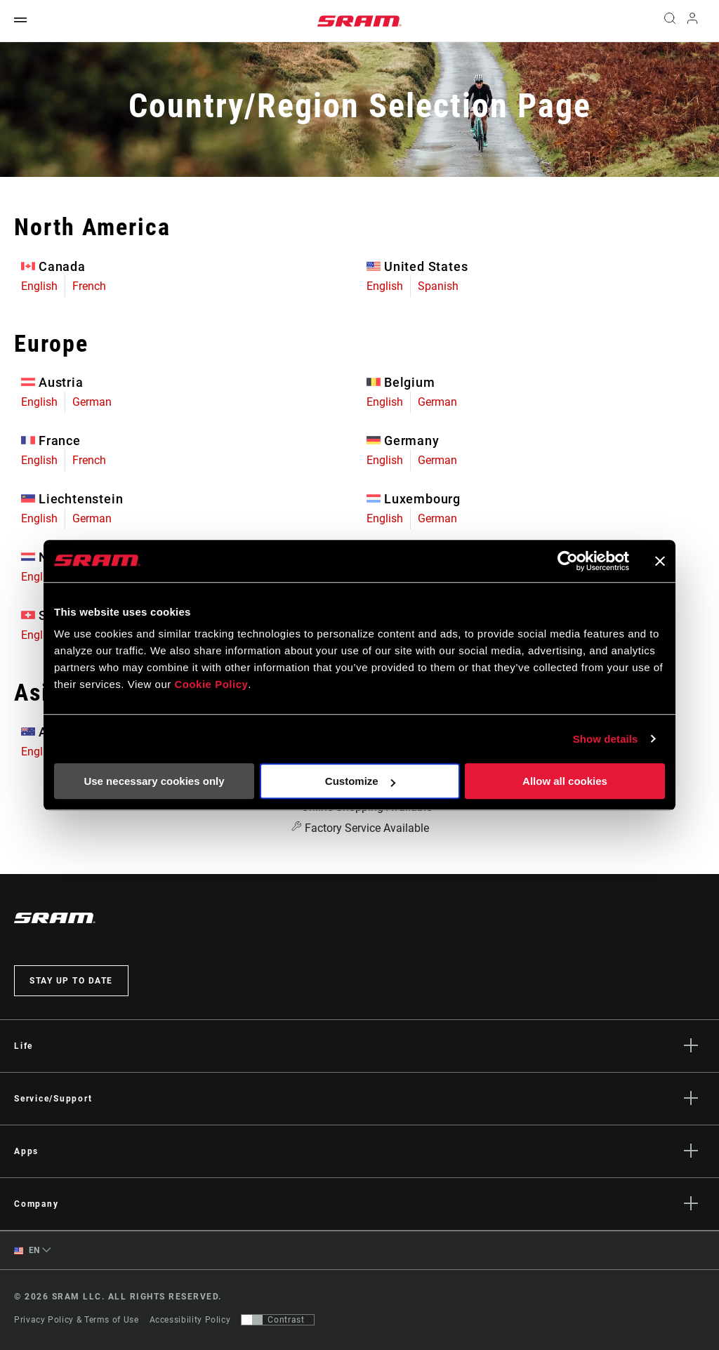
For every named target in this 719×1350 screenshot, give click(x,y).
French (89, 286)
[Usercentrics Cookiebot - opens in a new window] (567, 560)
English (39, 286)
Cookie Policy (211, 684)
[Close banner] (660, 561)
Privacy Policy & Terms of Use (76, 1320)
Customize (360, 781)
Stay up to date (71, 981)
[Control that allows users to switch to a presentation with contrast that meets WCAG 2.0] (278, 1319)
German (92, 402)
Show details (605, 739)
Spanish (438, 286)
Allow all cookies (564, 781)
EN (27, 1250)
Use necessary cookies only (154, 781)
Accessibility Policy (190, 1320)
